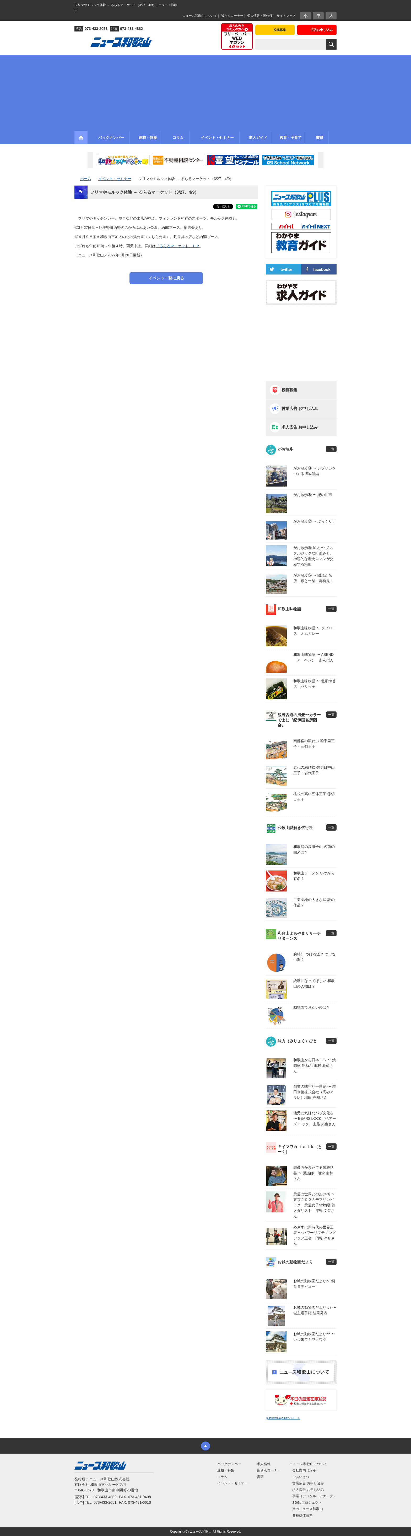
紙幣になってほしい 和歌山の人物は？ (314, 983)
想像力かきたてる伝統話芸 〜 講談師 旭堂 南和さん (313, 1173)
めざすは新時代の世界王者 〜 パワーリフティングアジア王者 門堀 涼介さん (314, 1235)
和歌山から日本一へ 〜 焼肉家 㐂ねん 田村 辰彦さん (314, 1065)
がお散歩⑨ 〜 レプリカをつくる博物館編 (314, 471)
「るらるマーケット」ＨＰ (178, 246)
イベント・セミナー (232, 1483)
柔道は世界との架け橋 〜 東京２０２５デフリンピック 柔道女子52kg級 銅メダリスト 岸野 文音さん (315, 1205)
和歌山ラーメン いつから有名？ (314, 876)
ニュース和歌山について (199, 16)
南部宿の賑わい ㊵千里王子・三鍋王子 (314, 743)
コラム (222, 1477)
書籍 (260, 1477)
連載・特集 (225, 1470)
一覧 (331, 449)
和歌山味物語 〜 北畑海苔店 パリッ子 (314, 684)
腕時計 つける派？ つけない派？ (314, 957)
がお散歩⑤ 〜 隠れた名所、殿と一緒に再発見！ (313, 578)
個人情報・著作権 (259, 16)
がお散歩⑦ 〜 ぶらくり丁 (314, 521)
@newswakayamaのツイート (283, 1418)
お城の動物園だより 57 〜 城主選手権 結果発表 (314, 1310)
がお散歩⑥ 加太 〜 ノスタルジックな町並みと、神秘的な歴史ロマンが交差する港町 (313, 556)
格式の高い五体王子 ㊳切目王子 (314, 796)
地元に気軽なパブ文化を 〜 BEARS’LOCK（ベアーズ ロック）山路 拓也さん (314, 1118)
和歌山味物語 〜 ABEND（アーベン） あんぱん (313, 657)
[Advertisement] (205, 91)
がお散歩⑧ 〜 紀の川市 (312, 495)
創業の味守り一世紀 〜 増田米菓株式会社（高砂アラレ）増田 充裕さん (314, 1092)
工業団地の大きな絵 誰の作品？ (314, 902)
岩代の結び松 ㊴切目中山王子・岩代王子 (314, 770)
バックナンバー (229, 1464)
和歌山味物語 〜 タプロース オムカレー (314, 631)
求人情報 (264, 1464)
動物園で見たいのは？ (311, 1007)
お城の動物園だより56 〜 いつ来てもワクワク (314, 1337)
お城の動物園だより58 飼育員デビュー (314, 1284)
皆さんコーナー (232, 16)
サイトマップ (286, 16)
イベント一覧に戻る (166, 278)
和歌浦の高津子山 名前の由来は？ (314, 849)
